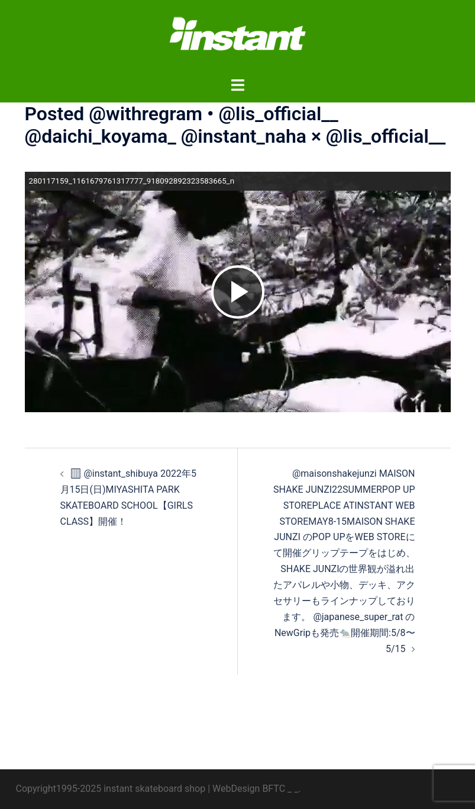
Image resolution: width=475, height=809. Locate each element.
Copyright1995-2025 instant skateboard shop (111, 788)
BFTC (273, 788)
